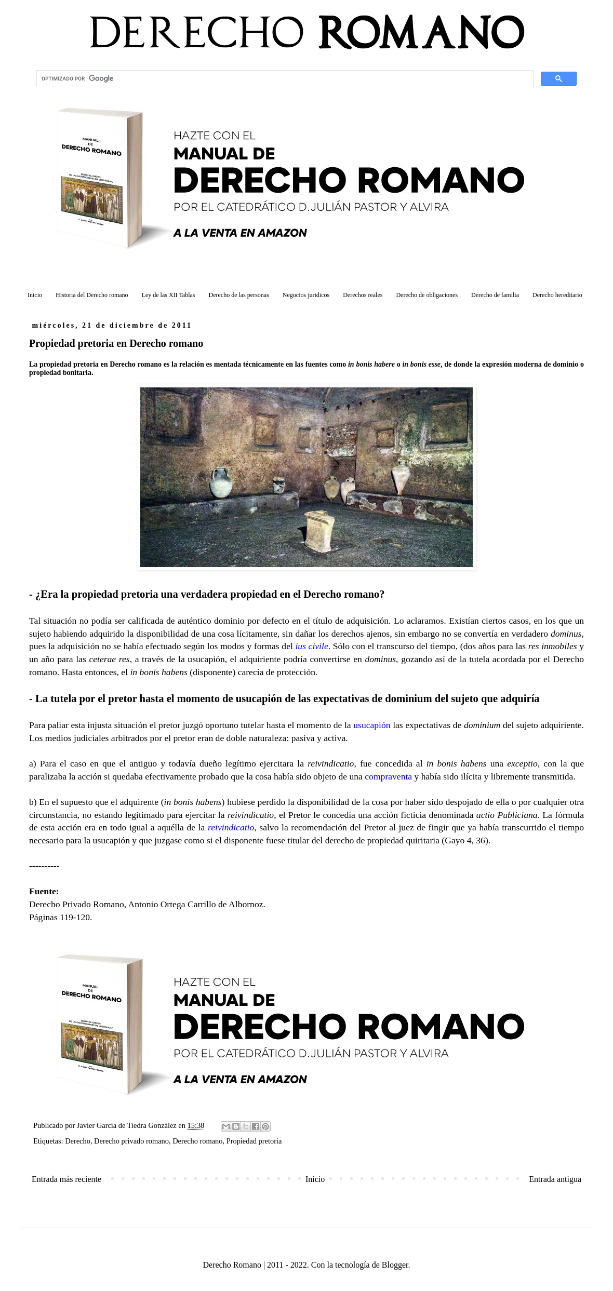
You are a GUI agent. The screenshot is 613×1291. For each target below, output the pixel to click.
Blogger (395, 1264)
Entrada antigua (555, 1179)
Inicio (35, 295)
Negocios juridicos (306, 295)
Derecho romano (197, 1141)
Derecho (77, 1141)
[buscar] (284, 79)
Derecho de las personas (239, 295)
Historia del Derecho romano (92, 295)
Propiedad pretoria (254, 1141)
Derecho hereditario (557, 295)
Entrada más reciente (66, 1179)
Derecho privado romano (131, 1141)
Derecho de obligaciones (427, 295)
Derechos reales (362, 295)
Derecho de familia (495, 295)
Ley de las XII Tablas (168, 295)
